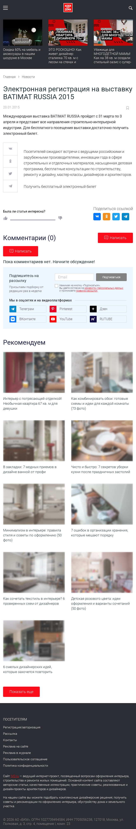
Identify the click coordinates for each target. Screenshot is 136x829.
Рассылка (10, 734)
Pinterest (60, 309)
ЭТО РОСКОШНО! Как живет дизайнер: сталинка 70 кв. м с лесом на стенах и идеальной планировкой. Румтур (67, 60)
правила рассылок (86, 290)
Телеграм (21, 309)
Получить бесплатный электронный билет (60, 186)
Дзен (98, 309)
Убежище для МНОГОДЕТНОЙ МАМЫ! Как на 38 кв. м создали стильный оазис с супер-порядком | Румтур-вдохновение (112, 60)
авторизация (31, 727)
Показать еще (21, 691)
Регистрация (12, 727)
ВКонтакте (22, 319)
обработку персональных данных (103, 288)
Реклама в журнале (17, 753)
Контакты (10, 740)
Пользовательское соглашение (25, 759)
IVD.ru (15, 776)
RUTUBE (101, 319)
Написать (118, 238)
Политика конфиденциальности (25, 765)
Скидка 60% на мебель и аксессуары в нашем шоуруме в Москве (21, 54)
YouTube (60, 319)
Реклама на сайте (15, 746)
